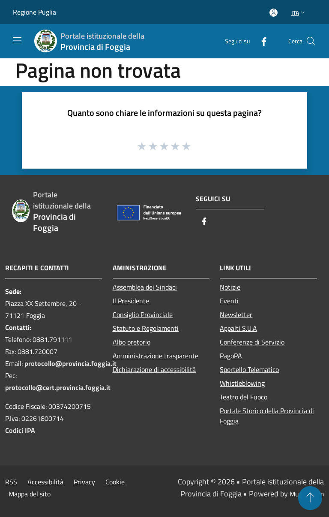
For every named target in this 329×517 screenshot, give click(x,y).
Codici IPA (20, 430)
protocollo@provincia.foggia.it (70, 363)
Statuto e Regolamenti (146, 328)
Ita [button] (299, 12)
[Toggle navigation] (17, 40)
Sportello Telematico (249, 369)
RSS (11, 482)
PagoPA (231, 356)
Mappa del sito (30, 494)
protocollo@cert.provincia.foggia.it (58, 387)
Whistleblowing (242, 383)
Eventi (229, 301)
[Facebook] (260, 41)
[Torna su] (310, 498)
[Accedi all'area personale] (273, 12)
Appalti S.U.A (238, 328)
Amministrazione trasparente (155, 356)
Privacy (84, 482)
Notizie (230, 287)
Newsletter (236, 314)
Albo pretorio (131, 342)
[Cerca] (311, 41)
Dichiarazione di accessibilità (154, 369)
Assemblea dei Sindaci (145, 287)
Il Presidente (131, 301)
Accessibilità (45, 482)
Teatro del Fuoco (243, 397)
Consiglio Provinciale (143, 314)
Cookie (115, 482)
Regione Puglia (34, 12)
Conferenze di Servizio (252, 342)
